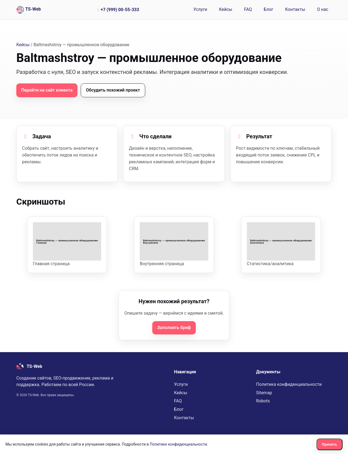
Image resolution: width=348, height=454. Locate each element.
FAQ (248, 9)
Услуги (200, 9)
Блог (268, 9)
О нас (322, 9)
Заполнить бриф (174, 327)
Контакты (295, 9)
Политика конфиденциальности (289, 384)
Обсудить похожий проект (113, 90)
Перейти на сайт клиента (47, 90)
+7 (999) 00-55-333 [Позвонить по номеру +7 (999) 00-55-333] (117, 9)
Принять (329, 444)
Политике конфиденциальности (178, 444)
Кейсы (225, 9)
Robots (263, 400)
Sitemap (264, 392)
